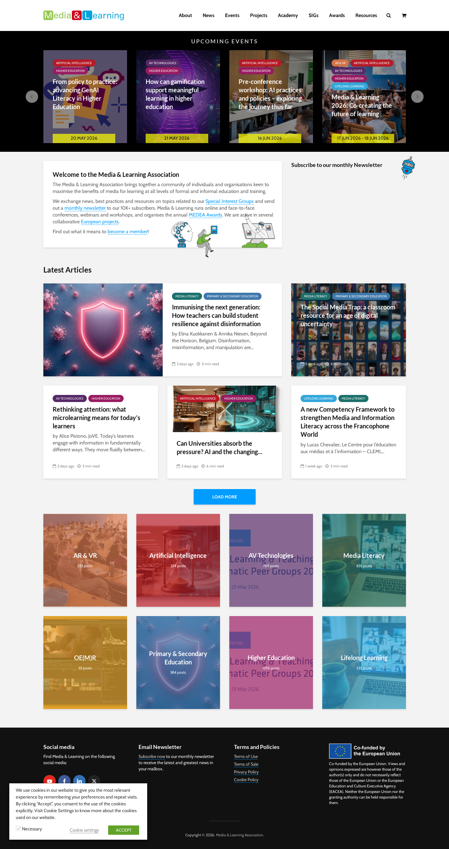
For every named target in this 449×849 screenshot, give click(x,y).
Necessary (32, 829)
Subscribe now (152, 756)
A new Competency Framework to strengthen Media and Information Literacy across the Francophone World (347, 421)
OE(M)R (85, 657)
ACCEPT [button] (123, 830)
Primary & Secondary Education (232, 296)
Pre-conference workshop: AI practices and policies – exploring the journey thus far (270, 94)
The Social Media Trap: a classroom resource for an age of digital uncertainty (348, 315)
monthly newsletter (85, 208)
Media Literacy (187, 296)
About (185, 15)
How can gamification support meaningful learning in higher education (175, 94)
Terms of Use (246, 756)
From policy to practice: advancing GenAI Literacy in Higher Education (85, 94)
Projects (258, 15)
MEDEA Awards (205, 215)
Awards (337, 15)
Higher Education (70, 71)
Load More (224, 497)
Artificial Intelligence (74, 63)
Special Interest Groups (229, 201)
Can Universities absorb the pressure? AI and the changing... (219, 447)
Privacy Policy (246, 772)
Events (232, 15)
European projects (100, 222)
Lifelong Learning (349, 86)
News (208, 15)
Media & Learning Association (239, 835)
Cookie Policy (246, 779)
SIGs (314, 15)
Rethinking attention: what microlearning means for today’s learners (96, 417)
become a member (127, 231)
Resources (366, 15)
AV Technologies (162, 63)
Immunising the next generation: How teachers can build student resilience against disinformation (216, 315)
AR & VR (340, 63)
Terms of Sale (246, 764)
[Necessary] (18, 828)
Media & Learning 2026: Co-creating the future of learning (362, 105)
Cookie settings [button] (84, 830)
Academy (288, 15)
